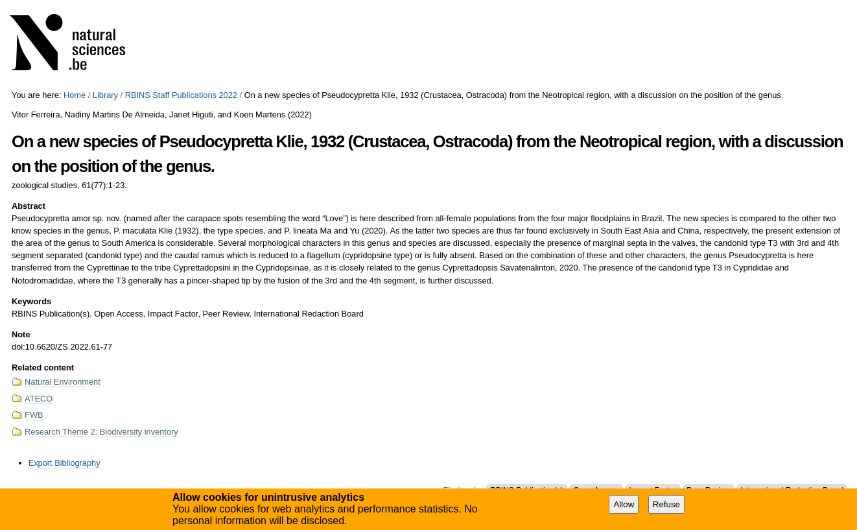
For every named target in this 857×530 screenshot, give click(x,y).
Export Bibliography (64, 463)
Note (21, 334)
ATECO (39, 399)
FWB (34, 415)
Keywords (31, 301)
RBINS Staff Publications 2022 (181, 95)
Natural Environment (62, 382)
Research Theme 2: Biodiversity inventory (101, 432)
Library (105, 95)
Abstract (28, 206)
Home (75, 95)
